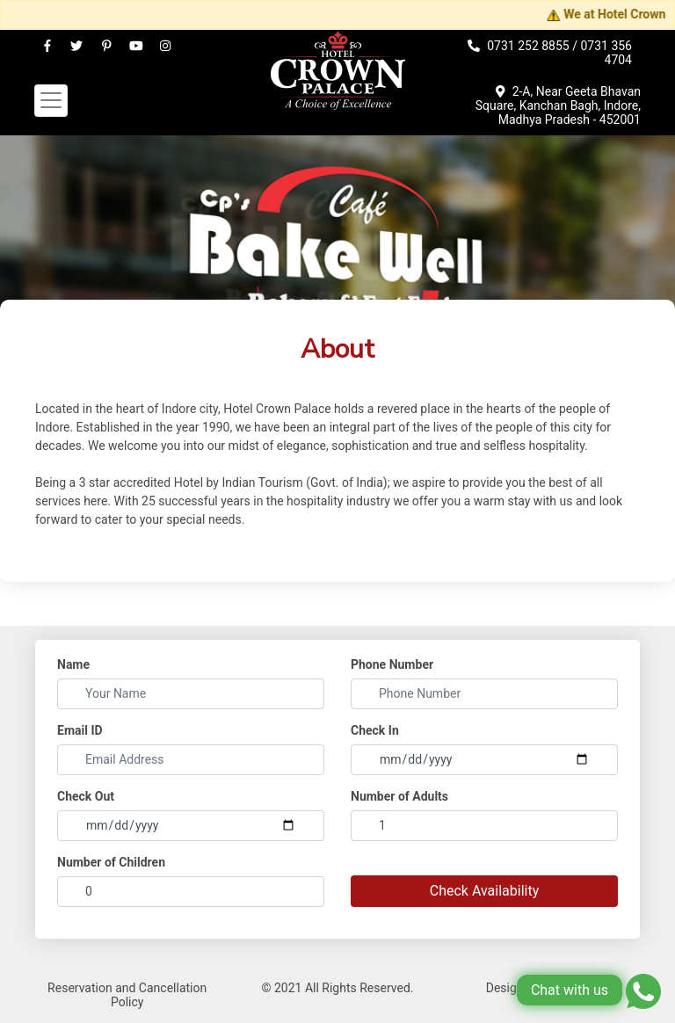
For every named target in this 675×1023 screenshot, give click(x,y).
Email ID (80, 730)
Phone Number (392, 664)
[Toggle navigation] (51, 100)
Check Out (85, 796)
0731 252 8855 (528, 46)
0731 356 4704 (606, 53)
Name (73, 664)
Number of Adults (399, 796)
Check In (375, 730)
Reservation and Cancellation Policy (127, 995)
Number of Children (111, 862)
